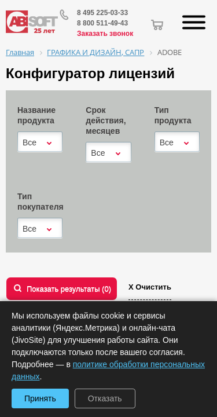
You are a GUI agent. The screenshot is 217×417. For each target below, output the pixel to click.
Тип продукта (173, 115)
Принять (40, 398)
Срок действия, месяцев (106, 120)
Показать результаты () (69, 288)
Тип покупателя (40, 201)
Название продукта (36, 115)
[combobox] (40, 142)
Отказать (105, 398)
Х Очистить (149, 287)
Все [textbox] (29, 142)
